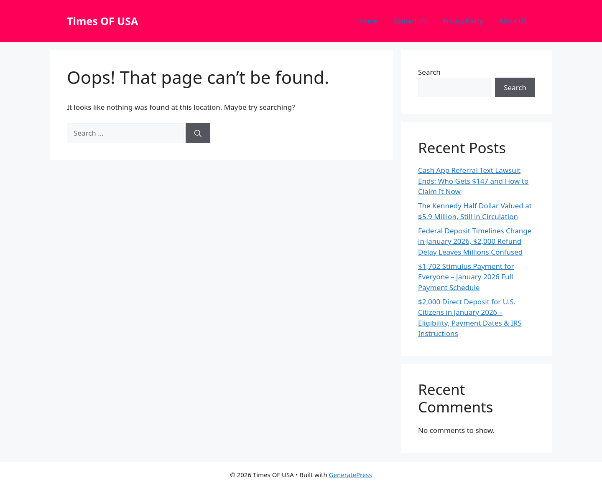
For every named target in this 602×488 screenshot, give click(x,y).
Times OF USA (102, 21)
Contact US (410, 21)
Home (369, 21)
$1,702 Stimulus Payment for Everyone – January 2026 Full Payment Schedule (466, 276)
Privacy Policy (463, 21)
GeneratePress (350, 474)
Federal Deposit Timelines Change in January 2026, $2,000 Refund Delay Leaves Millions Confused (474, 241)
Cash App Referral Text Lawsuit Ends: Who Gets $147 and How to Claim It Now (473, 180)
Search (429, 72)
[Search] (198, 133)
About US (513, 21)
